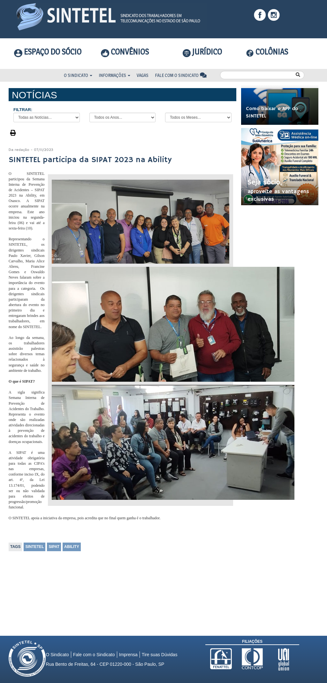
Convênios (125, 51)
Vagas (142, 75)
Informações (114, 75)
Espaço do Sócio (47, 51)
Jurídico (202, 52)
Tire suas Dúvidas (160, 654)
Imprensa (128, 654)
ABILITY (71, 546)
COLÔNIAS (267, 51)
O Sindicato (78, 75)
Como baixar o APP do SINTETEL (272, 112)
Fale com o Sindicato (181, 75)
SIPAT (54, 546)
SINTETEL (34, 546)
